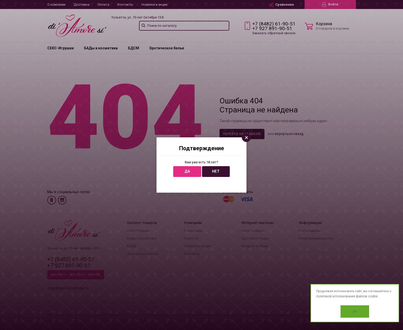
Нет (215, 171)
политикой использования (335, 296)
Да (187, 171)
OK (355, 312)
